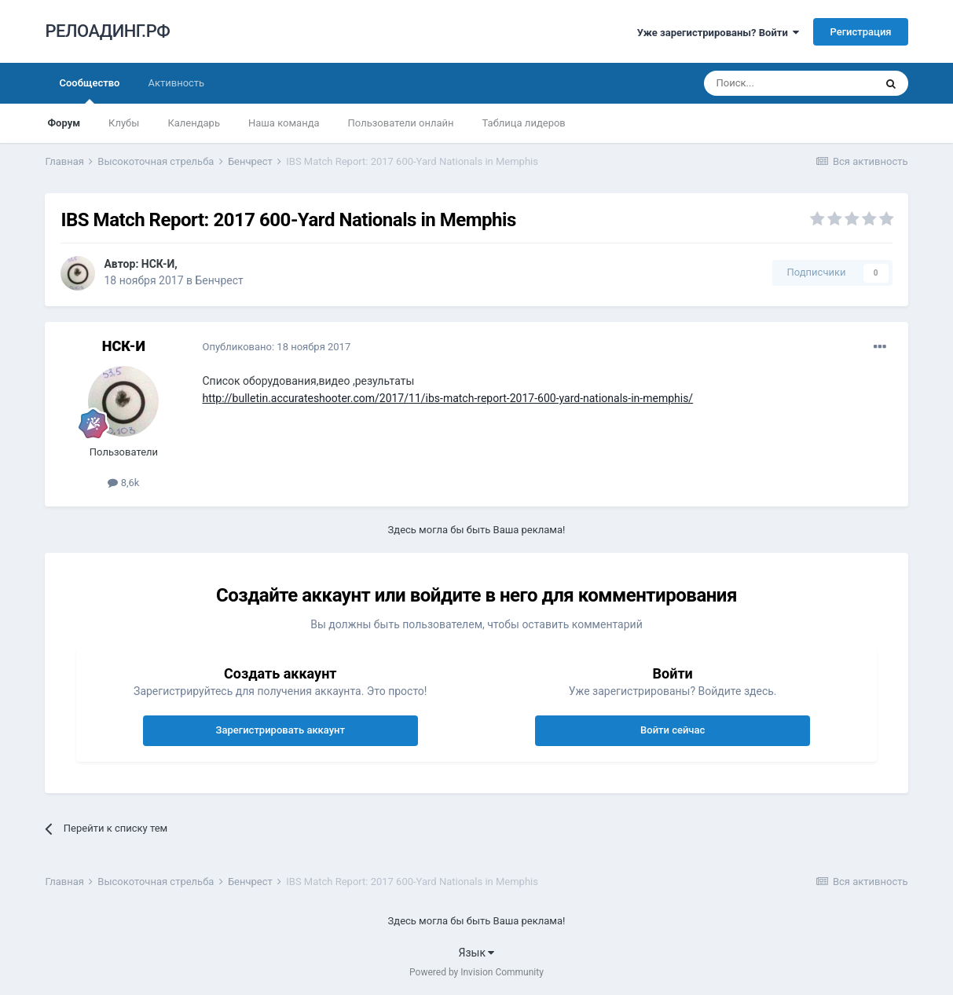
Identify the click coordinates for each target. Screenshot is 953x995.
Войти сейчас (672, 730)
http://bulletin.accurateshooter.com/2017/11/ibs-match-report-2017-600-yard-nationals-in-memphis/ (447, 398)
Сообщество (89, 90)
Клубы (123, 123)
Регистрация (860, 32)
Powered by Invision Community (476, 972)
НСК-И (158, 264)
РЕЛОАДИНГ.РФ (107, 31)
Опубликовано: (276, 347)
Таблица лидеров (524, 123)
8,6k (123, 482)
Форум (63, 123)
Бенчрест (219, 280)
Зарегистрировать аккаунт (280, 730)
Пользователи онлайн (401, 123)
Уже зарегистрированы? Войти (718, 32)
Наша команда (284, 123)
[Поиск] (789, 83)
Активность (176, 83)
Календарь (193, 123)
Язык (477, 952)
